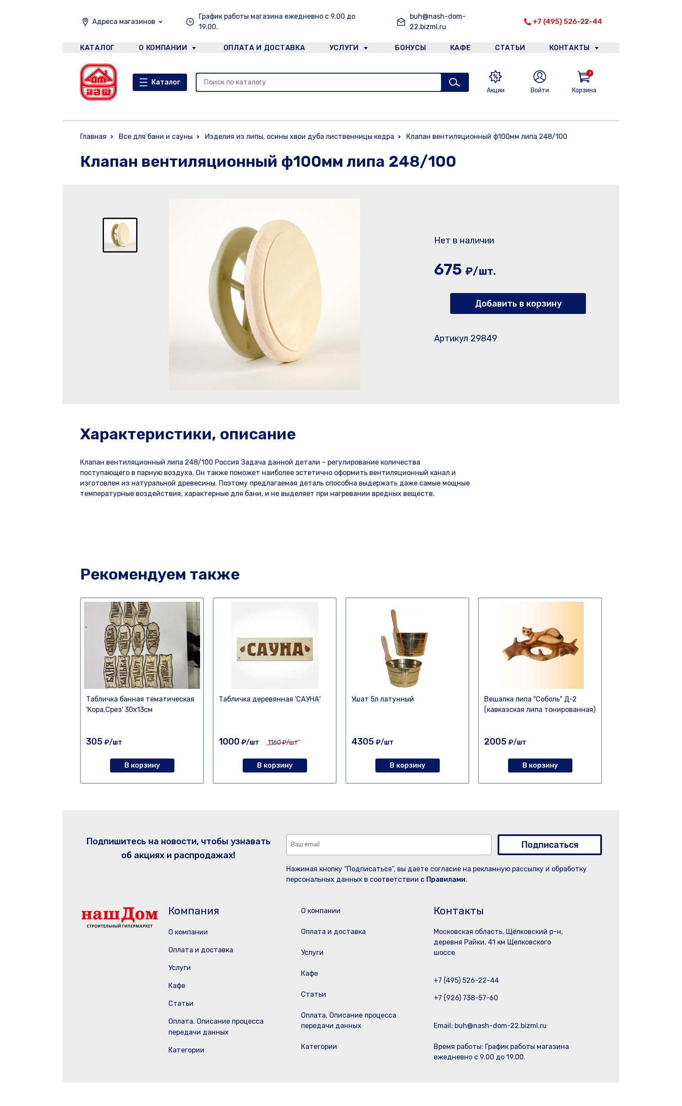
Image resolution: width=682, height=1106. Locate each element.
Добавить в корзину (518, 303)
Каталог (96, 49)
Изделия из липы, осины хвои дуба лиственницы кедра (299, 136)
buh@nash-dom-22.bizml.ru (438, 21)
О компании (163, 49)
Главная (93, 136)
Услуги (340, 49)
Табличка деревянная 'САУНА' (270, 699)
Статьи (512, 49)
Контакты (574, 49)
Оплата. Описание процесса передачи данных (351, 1043)
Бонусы (406, 49)
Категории (186, 1050)
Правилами (445, 879)
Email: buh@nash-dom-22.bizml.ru (490, 1026)
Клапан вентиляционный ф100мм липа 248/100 (486, 136)
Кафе (459, 49)
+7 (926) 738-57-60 (466, 998)
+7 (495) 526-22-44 (567, 21)
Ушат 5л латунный (382, 699)
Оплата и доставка (261, 49)
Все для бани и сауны (156, 136)
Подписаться (549, 845)
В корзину (142, 765)
